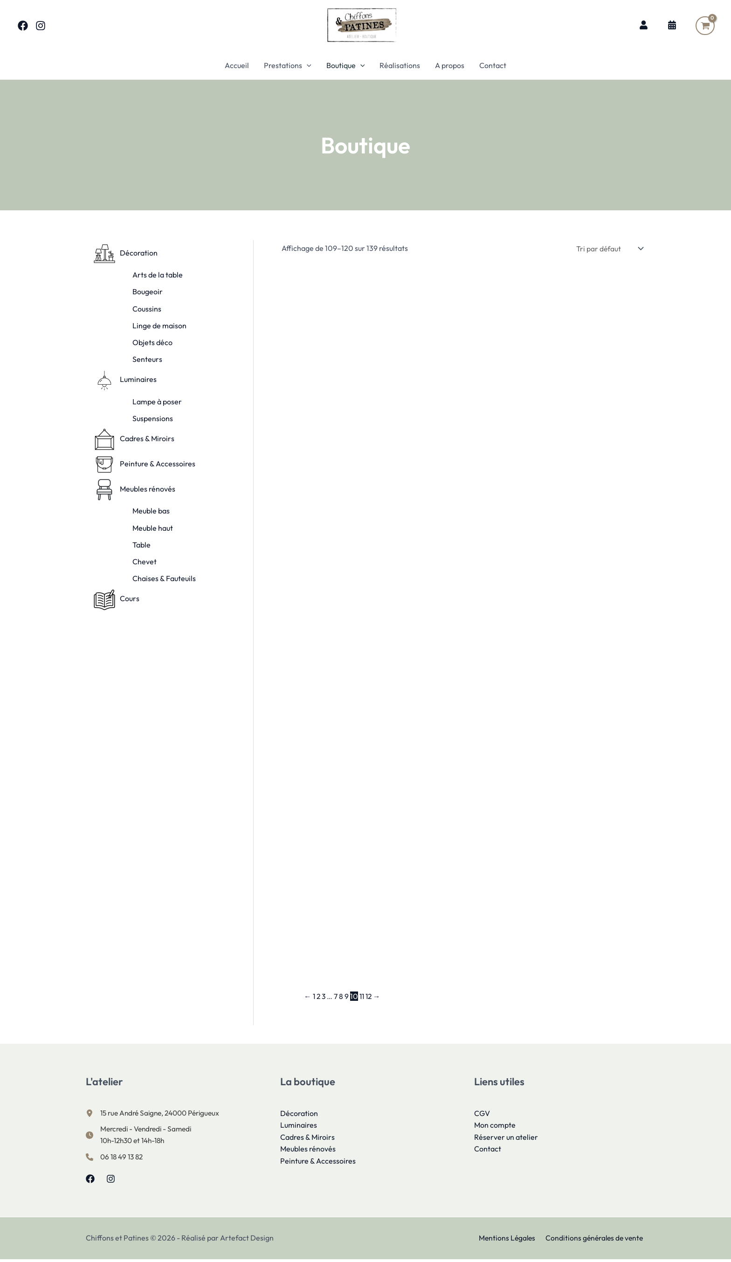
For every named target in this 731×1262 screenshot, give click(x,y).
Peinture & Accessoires (318, 1162)
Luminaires (298, 1126)
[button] (306, 65)
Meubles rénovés (308, 1150)
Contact (487, 1150)
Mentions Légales (508, 1240)
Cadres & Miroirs (307, 1138)
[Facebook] (22, 25)
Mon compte (495, 1126)
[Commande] (607, 248)
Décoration (299, 1114)
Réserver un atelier (506, 1138)
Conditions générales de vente (595, 1240)
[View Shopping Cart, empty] (705, 25)
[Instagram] (40, 25)
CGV (482, 1114)
